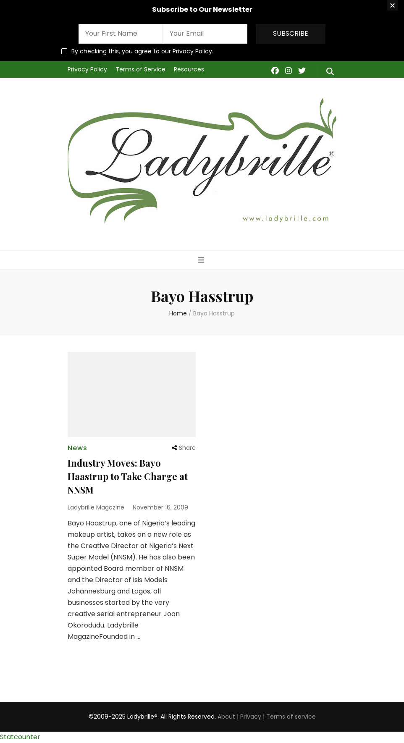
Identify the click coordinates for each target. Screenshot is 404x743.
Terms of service (291, 716)
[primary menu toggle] (202, 260)
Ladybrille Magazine (96, 507)
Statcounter (20, 737)
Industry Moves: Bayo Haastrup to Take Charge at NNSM (128, 476)
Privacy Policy (87, 69)
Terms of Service (140, 69)
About (226, 716)
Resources (189, 69)
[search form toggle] (330, 72)
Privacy (250, 716)
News (77, 448)
